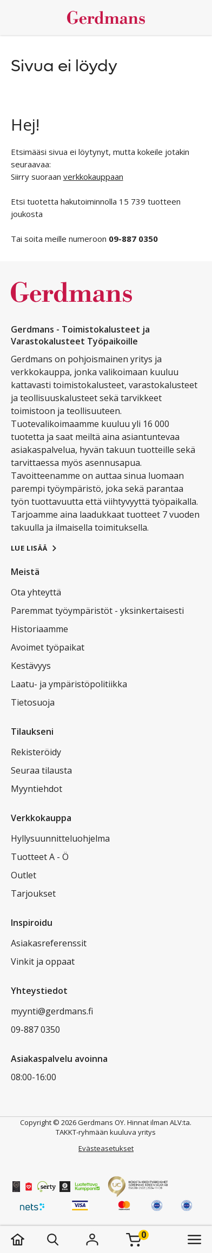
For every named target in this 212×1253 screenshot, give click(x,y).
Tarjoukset (33, 893)
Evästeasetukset (106, 1148)
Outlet (23, 875)
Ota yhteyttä (36, 592)
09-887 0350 (35, 1029)
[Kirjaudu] (92, 1239)
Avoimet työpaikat (47, 647)
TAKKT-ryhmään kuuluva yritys (106, 1132)
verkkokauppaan (93, 176)
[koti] (28, 1239)
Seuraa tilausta (41, 770)
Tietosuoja (33, 702)
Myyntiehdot (36, 789)
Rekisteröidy (36, 752)
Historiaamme (39, 629)
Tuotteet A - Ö (40, 857)
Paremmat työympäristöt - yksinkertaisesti (97, 611)
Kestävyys (31, 666)
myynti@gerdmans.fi (52, 1011)
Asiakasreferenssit (49, 943)
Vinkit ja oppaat (43, 961)
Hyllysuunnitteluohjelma (60, 838)
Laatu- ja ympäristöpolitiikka (69, 684)
